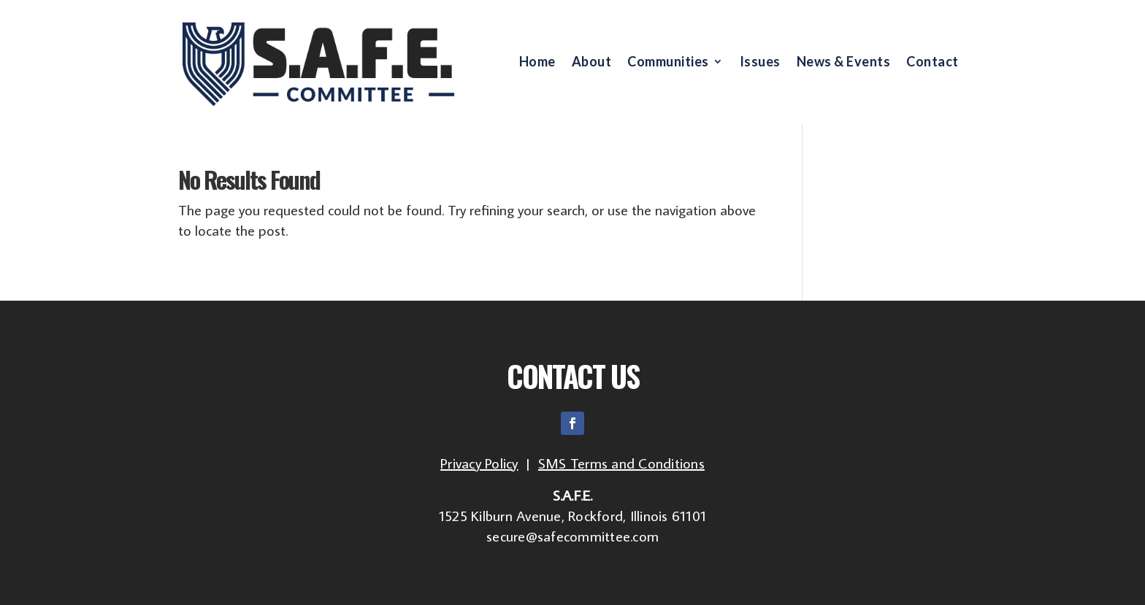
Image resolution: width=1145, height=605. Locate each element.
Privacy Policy (479, 462)
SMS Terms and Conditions (621, 462)
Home (537, 62)
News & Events (844, 62)
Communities (668, 62)
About (592, 62)
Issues (760, 62)
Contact (932, 62)
